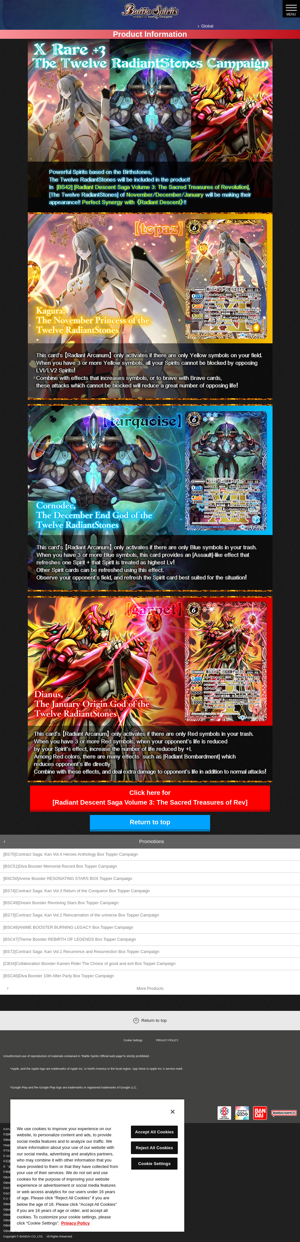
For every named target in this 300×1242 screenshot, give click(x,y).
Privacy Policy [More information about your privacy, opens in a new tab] (75, 1223)
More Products (149, 988)
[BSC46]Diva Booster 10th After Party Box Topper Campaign (58, 975)
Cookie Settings (133, 1040)
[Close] (173, 1112)
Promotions (151, 841)
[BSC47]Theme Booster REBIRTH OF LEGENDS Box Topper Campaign (69, 939)
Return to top (150, 822)
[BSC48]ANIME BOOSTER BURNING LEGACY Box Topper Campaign (68, 927)
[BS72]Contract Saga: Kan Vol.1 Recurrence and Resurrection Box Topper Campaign (81, 951)
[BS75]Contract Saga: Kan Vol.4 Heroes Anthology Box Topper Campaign (70, 854)
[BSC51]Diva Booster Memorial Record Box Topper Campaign (60, 866)
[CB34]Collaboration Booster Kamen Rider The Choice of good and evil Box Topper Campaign (89, 963)
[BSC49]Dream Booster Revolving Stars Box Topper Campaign (61, 902)
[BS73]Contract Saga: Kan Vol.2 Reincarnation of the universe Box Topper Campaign (81, 915)
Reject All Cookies (154, 1147)
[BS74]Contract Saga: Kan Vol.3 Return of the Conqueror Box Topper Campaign (76, 890)
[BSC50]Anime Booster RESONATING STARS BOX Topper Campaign (67, 878)
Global (207, 26)
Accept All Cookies (154, 1132)
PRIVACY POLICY (167, 1040)
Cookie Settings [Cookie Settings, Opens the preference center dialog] (154, 1163)
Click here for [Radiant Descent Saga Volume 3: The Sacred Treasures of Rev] (149, 797)
